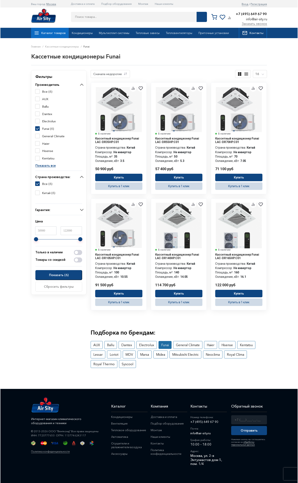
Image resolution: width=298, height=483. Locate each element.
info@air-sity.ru (256, 19)
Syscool (127, 364)
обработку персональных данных (242, 443)
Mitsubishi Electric (185, 354)
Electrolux (146, 345)
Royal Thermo (104, 364)
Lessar (98, 354)
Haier (210, 345)
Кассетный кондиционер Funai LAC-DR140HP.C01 (177, 256)
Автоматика (119, 437)
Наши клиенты (164, 3)
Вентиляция (119, 424)
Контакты (252, 32)
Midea (160, 354)
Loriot (114, 354)
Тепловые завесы (148, 33)
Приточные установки (213, 33)
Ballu (110, 345)
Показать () (58, 275)
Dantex (126, 345)
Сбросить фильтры (59, 287)
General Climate (188, 345)
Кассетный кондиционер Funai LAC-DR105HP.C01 (117, 256)
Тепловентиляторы (179, 33)
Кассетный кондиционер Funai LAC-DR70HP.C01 (237, 140)
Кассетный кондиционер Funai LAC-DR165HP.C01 (237, 256)
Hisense (227, 345)
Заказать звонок (254, 24)
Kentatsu (246, 345)
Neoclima (213, 354)
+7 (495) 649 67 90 (251, 14)
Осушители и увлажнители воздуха (126, 446)
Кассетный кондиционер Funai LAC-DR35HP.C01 (117, 140)
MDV (129, 354)
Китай (46, 193)
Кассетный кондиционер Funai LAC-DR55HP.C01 (177, 140)
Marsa (144, 354)
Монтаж (143, 3)
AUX (96, 345)
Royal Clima (235, 354)
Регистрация (259, 4)
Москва (51, 4)
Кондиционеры (82, 33)
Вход (245, 4)
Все (45, 184)
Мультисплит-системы (114, 33)
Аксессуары (120, 455)
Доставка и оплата (83, 3)
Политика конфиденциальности (51, 451)
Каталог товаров (50, 32)
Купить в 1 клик (118, 186)
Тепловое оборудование (129, 431)
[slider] (36, 239)
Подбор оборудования (116, 3)
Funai (165, 345)
